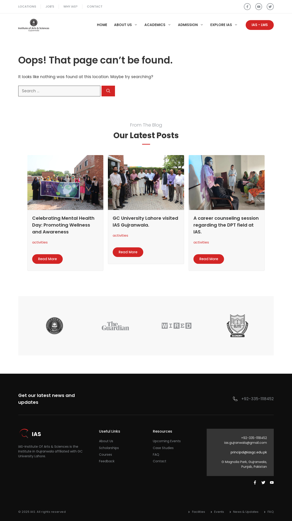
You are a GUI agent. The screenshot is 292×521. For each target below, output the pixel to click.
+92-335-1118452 (257, 399)
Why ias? (70, 6)
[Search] (108, 91)
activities (40, 242)
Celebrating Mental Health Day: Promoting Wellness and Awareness (63, 225)
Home (102, 24)
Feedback (107, 461)
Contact (94, 6)
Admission (192, 25)
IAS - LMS (260, 24)
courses (105, 454)
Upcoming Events (167, 441)
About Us (127, 25)
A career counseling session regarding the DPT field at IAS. (226, 225)
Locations (27, 6)
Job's (49, 6)
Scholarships (109, 448)
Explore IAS (225, 25)
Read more (47, 259)
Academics (159, 25)
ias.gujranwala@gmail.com (245, 442)
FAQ (156, 454)
